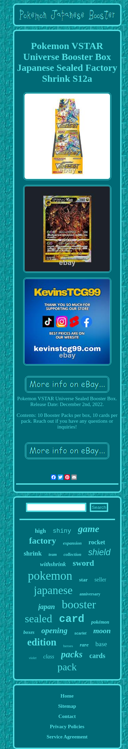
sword (83, 563)
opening (54, 630)
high (40, 531)
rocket (96, 542)
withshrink (53, 564)
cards (97, 655)
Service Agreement (66, 736)
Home (66, 696)
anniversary (90, 594)
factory (42, 541)
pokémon (100, 622)
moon (102, 630)
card (71, 619)
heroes (68, 646)
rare (84, 644)
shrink (33, 553)
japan (46, 607)
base (101, 643)
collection (72, 554)
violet (33, 658)
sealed (38, 618)
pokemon (50, 575)
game (88, 529)
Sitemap (67, 706)
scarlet (80, 633)
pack (67, 666)
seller (100, 579)
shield (99, 552)
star (83, 579)
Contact (67, 716)
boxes (28, 632)
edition (41, 642)
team (52, 554)
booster (79, 604)
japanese (53, 590)
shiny (62, 531)
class (48, 656)
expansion (72, 543)
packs (72, 654)
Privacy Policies (67, 726)
